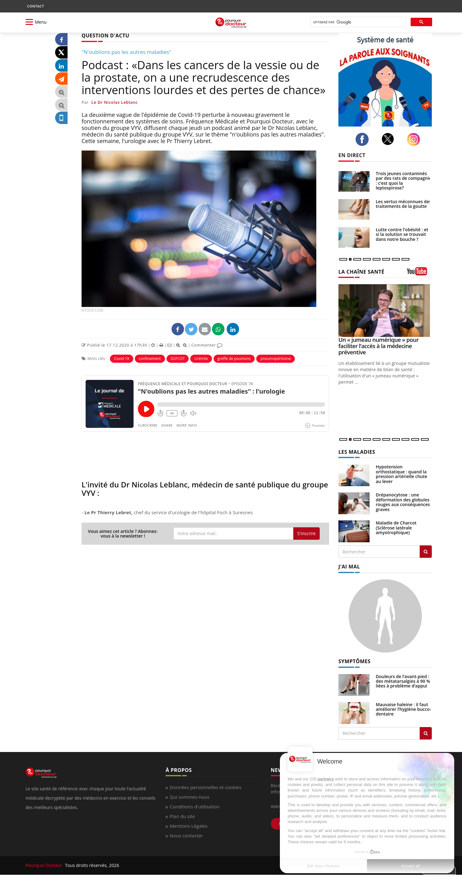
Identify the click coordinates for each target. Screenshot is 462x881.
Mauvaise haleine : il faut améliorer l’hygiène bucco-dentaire (403, 709)
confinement (150, 358)
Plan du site (182, 816)
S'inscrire (306, 533)
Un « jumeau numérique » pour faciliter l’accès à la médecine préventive (378, 346)
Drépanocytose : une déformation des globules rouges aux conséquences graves (403, 502)
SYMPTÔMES (354, 661)
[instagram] (415, 139)
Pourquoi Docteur (45, 865)
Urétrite (201, 358)
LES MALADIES (356, 451)
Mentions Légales (189, 826)
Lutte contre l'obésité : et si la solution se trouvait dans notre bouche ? (402, 234)
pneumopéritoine (275, 358)
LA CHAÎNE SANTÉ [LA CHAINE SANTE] (361, 271)
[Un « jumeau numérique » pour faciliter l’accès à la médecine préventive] (385, 310)
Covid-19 (121, 358)
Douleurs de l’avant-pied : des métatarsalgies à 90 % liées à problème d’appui (403, 681)
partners (326, 779)
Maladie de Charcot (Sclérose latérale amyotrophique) (396, 527)
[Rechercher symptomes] (426, 733)
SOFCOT (178, 358)
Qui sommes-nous (189, 797)
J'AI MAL (349, 566)
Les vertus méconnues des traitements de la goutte (403, 204)
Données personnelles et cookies (205, 787)
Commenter (207, 345)
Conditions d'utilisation (194, 806)
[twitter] (389, 139)
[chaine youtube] (419, 273)
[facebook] (364, 139)
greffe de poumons (234, 358)
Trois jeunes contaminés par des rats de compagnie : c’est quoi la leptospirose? (403, 180)
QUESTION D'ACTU (105, 35)
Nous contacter (186, 835)
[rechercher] (357, 22)
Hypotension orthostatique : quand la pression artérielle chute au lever (401, 474)
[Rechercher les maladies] (426, 551)
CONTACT (35, 6)
